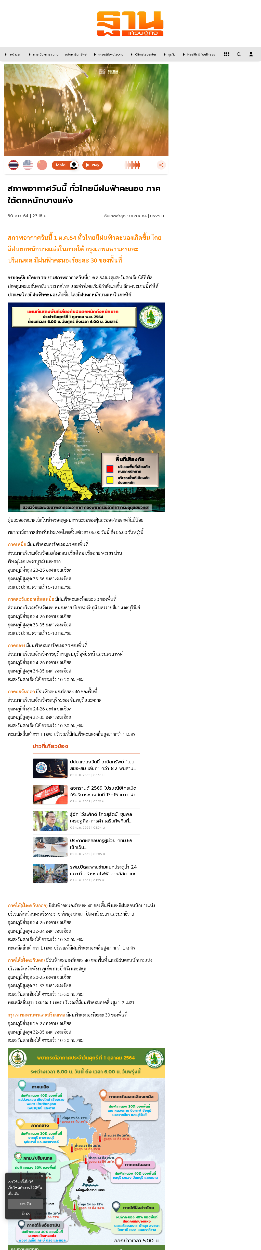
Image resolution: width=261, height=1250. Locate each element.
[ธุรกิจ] (169, 54)
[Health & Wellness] (198, 54)
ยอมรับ (25, 1204)
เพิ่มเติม (13, 1193)
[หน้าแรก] (12, 54)
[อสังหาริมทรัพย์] (75, 54)
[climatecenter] (142, 54)
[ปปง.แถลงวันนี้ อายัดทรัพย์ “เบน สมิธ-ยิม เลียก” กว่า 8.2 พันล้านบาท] (86, 769)
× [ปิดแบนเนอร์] (42, 1176)
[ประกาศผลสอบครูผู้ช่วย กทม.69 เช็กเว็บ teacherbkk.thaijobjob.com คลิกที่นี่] (86, 847)
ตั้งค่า (25, 1214)
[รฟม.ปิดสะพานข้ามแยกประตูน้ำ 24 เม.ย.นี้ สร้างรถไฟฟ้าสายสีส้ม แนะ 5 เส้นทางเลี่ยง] (86, 874)
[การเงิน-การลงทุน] (43, 54)
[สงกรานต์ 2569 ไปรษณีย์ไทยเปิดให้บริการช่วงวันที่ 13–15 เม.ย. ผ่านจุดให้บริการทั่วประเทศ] (86, 795)
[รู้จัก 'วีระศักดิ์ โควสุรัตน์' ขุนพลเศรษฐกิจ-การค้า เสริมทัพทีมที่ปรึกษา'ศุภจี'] (86, 821)
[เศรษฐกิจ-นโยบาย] (107, 54)
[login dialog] (251, 54)
